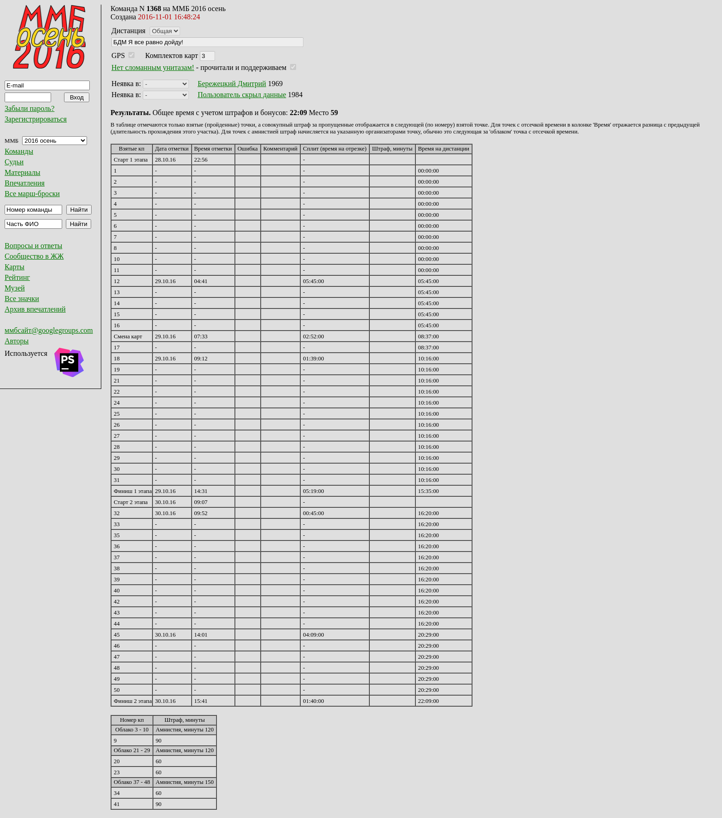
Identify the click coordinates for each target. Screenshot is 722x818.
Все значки (22, 298)
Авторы (17, 341)
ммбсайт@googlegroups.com (49, 330)
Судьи (14, 162)
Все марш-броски (32, 193)
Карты (14, 267)
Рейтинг (17, 277)
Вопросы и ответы (33, 245)
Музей (15, 288)
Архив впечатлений (35, 309)
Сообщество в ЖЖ (34, 256)
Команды (19, 151)
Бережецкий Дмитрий (232, 83)
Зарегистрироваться (36, 119)
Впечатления (25, 183)
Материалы (23, 172)
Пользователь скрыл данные (242, 95)
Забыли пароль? (29, 108)
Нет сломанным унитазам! (152, 67)
